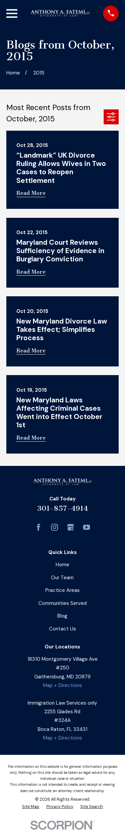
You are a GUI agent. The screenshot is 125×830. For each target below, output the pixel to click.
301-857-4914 (62, 508)
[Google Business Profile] (70, 527)
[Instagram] (54, 527)
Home (62, 564)
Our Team (62, 577)
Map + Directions (62, 685)
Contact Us (62, 628)
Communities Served (62, 603)
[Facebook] (38, 527)
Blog (62, 616)
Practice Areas (62, 590)
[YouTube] (86, 527)
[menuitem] (30, 807)
